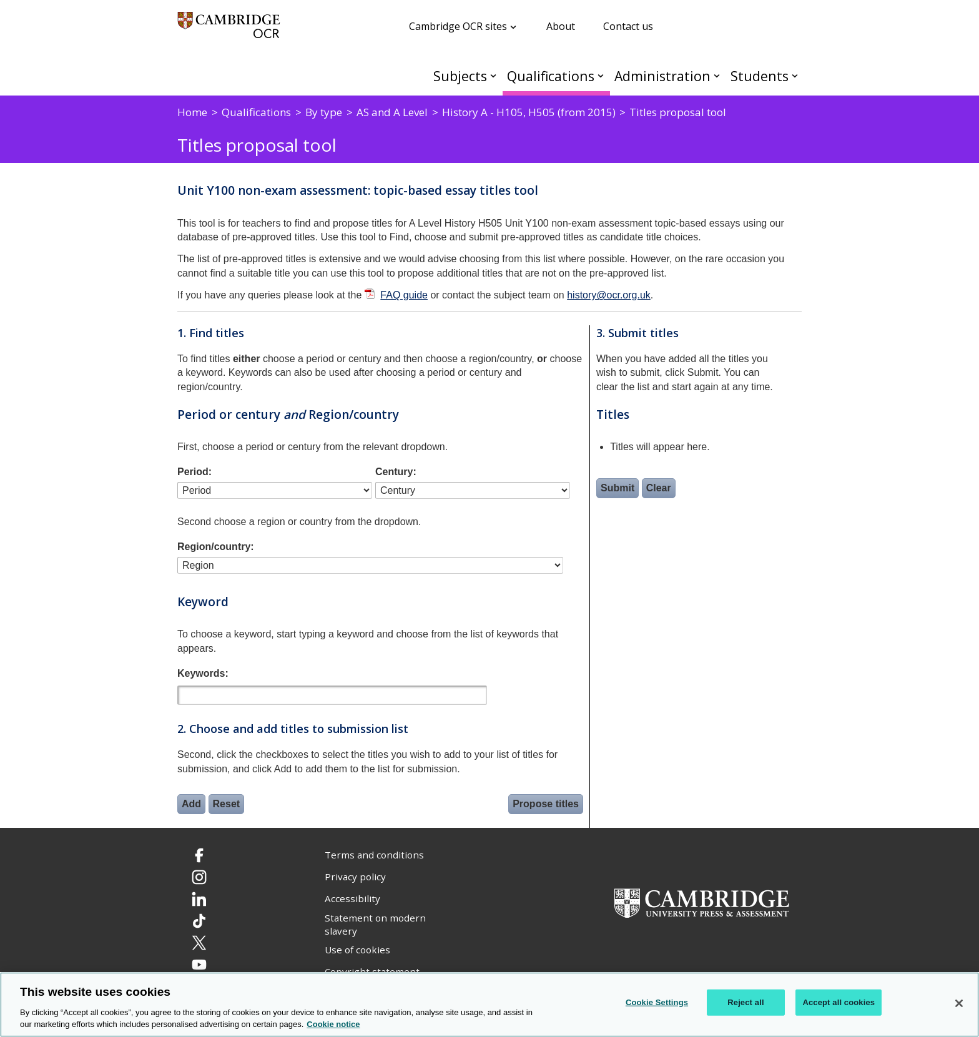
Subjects (460, 76)
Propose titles (546, 804)
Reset (226, 804)
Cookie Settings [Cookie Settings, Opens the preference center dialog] (657, 1002)
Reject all (745, 1002)
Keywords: (203, 673)
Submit (617, 488)
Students (760, 76)
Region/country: (215, 546)
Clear (658, 488)
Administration (662, 76)
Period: (194, 471)
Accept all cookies (838, 1002)
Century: (395, 471)
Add (191, 804)
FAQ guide (404, 295)
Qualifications (550, 76)
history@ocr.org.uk (609, 295)
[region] (489, 1004)
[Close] (959, 1003)
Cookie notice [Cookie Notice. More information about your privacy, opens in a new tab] (333, 1024)
